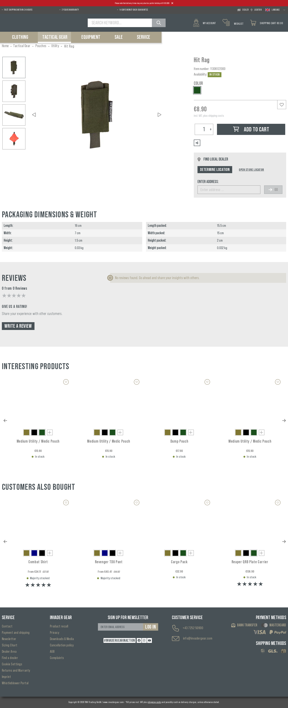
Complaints (57, 658)
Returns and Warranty (16, 670)
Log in (150, 626)
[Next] (159, 114)
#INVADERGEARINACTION (119, 640)
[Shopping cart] (267, 22)
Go (273, 190)
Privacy (54, 633)
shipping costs (154, 702)
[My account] (204, 22)
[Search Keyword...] (120, 23)
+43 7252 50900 (193, 628)
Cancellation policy (62, 645)
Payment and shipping (16, 633)
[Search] (159, 23)
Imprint (6, 677)
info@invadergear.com (197, 638)
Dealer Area (9, 651)
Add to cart (251, 129)
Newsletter (9, 639)
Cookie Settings (12, 664)
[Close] (172, 3)
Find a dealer (10, 658)
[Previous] (34, 114)
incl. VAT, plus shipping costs (209, 115)
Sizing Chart (9, 645)
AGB (52, 651)
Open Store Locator (251, 169)
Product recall (59, 626)
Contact (7, 626)
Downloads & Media (62, 639)
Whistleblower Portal (15, 683)
